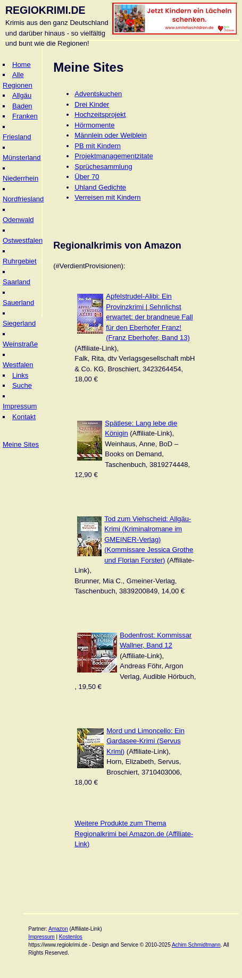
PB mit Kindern (97, 146)
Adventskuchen (98, 94)
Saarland (16, 282)
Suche (22, 385)
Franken (25, 116)
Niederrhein (20, 178)
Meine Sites (21, 444)
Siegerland (19, 323)
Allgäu (21, 95)
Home (21, 65)
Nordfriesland (23, 199)
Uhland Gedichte (100, 187)
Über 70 (86, 177)
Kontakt (24, 417)
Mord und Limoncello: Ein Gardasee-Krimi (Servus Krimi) (145, 741)
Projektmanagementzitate (113, 156)
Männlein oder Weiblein (110, 135)
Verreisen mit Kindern (107, 197)
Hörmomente (94, 125)
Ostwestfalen (23, 240)
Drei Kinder (91, 104)
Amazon (58, 929)
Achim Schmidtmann (196, 945)
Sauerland (18, 303)
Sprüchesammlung (103, 167)
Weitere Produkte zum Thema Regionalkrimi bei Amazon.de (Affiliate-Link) (133, 833)
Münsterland (22, 157)
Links (20, 375)
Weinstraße (20, 344)
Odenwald (18, 220)
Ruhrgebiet (20, 261)
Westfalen (18, 365)
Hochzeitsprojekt (100, 114)
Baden (22, 106)
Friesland (17, 137)
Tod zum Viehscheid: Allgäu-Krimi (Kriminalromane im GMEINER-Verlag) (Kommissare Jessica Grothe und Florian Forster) (148, 539)
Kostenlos (70, 937)
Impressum (20, 406)
